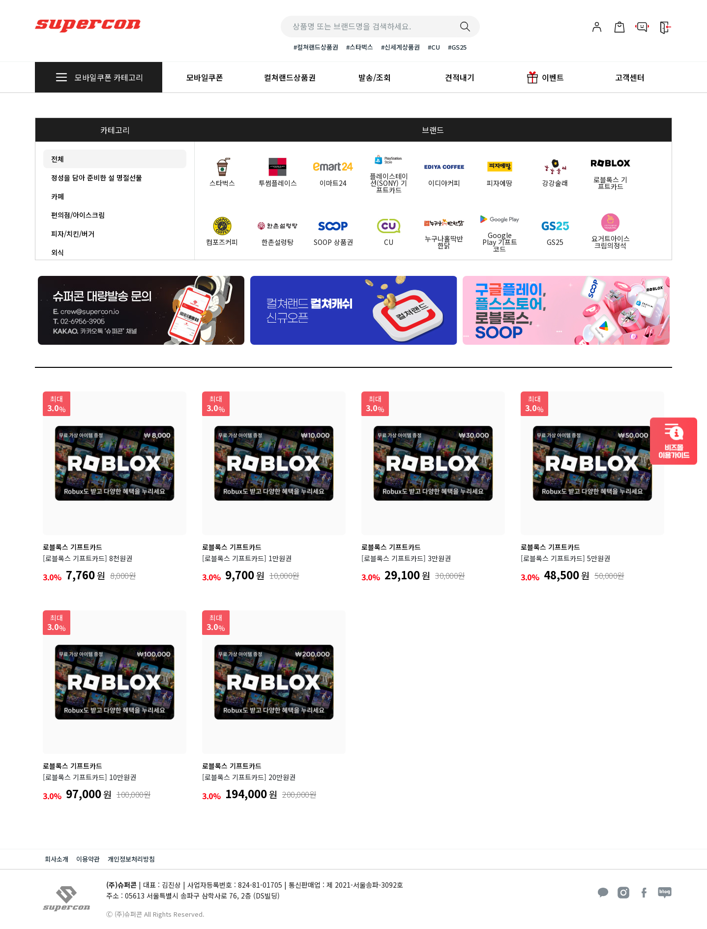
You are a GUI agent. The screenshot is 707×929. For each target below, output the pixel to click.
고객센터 (630, 77)
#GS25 (457, 47)
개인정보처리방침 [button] (131, 859)
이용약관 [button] (88, 859)
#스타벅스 (359, 47)
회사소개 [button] (56, 859)
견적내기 (459, 77)
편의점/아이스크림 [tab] (78, 215)
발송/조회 (374, 77)
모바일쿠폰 (204, 77)
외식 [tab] (57, 252)
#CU (434, 47)
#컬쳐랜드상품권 (316, 47)
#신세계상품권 (400, 47)
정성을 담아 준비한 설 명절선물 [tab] (96, 177)
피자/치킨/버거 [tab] (72, 234)
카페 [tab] (57, 196)
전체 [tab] (57, 159)
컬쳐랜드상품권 (290, 77)
